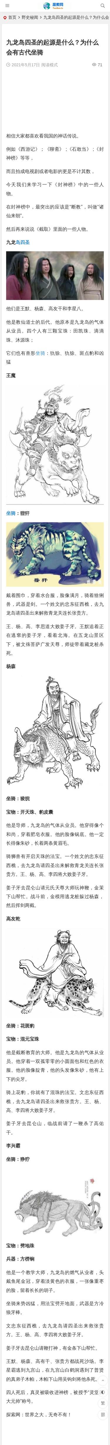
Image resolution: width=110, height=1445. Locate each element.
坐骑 (40, 353)
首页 (12, 17)
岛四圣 (23, 242)
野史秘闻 (30, 17)
